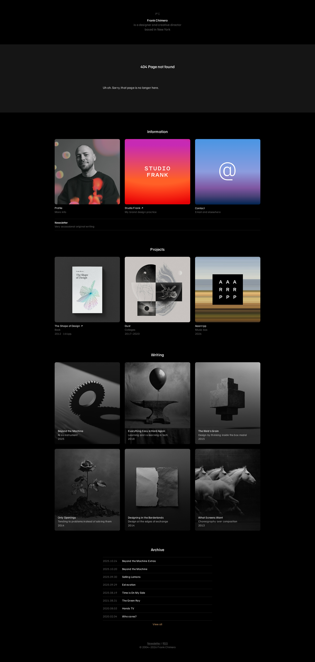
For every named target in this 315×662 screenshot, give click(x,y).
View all (157, 624)
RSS (165, 643)
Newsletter (154, 643)
